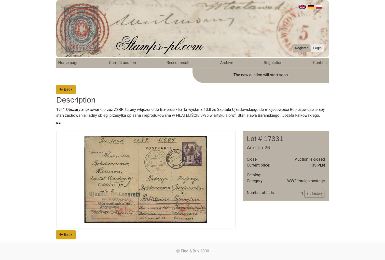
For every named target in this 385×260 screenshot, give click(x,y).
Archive (226, 62)
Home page (68, 62)
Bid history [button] (314, 193)
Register (301, 48)
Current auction (122, 62)
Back (65, 89)
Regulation (273, 62)
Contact (320, 62)
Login (317, 48)
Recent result (177, 62)
